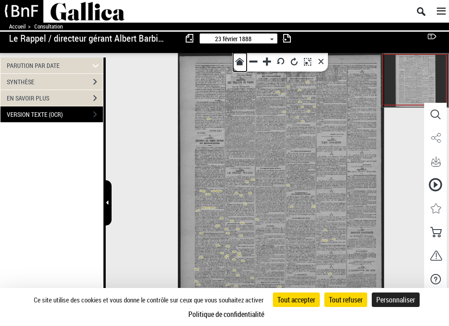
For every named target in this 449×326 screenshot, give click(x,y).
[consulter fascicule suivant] (287, 38)
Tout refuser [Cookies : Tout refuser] (346, 300)
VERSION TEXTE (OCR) (55, 114)
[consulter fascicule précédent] (190, 38)
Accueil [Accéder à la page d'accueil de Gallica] (17, 26)
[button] (435, 114)
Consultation (48, 26)
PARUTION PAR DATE (54, 65)
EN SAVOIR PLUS (55, 98)
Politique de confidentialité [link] (226, 314)
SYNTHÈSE (55, 82)
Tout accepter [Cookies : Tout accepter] (296, 300)
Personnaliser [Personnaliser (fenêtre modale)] (395, 300)
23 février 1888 (233, 38)
